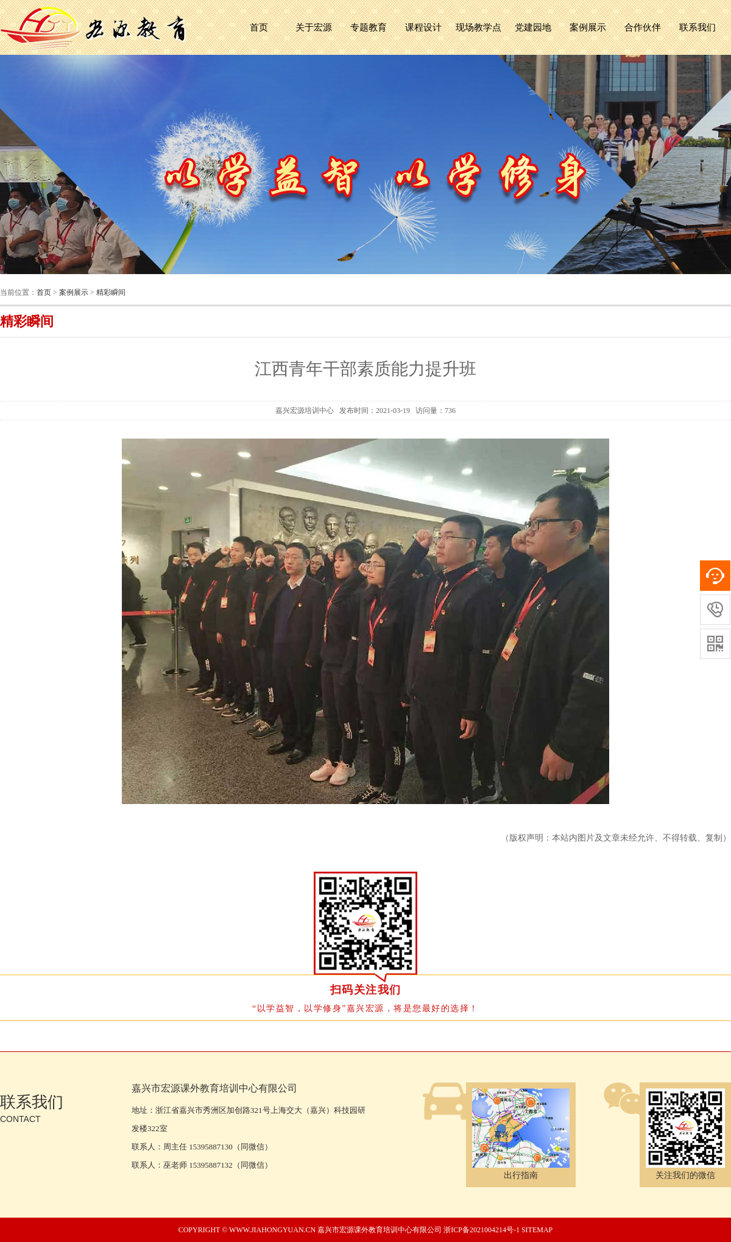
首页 (259, 27)
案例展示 (73, 292)
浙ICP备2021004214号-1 (481, 1230)
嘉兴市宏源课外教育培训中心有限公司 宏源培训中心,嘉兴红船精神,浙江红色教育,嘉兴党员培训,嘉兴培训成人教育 (94, 27)
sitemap (537, 1230)
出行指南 (521, 1170)
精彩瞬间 (110, 292)
